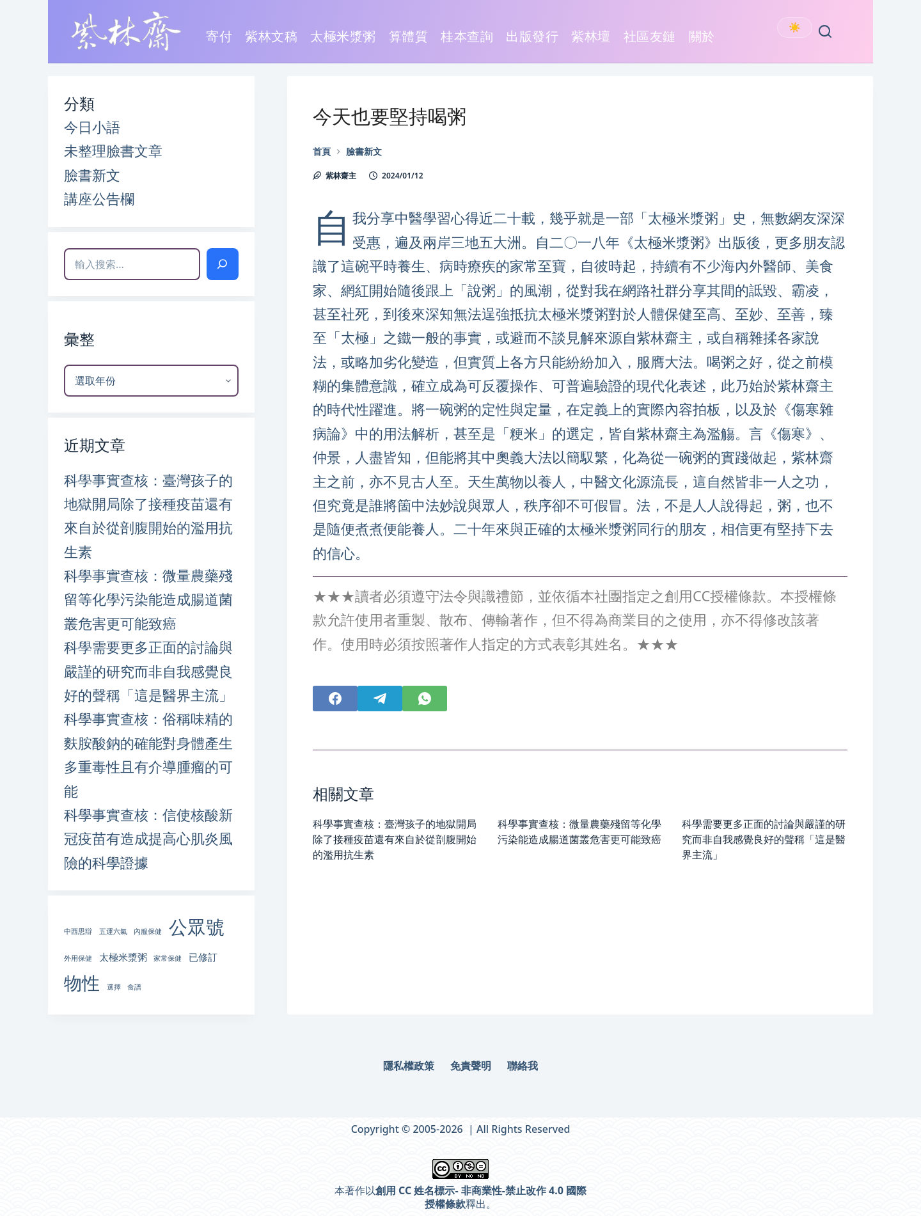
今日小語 (92, 126)
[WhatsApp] (424, 698)
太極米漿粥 (343, 43)
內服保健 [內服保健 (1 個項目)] (148, 931)
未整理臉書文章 (113, 150)
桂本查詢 (467, 36)
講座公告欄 (99, 198)
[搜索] (223, 264)
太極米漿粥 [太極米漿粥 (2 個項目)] (123, 957)
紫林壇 (591, 36)
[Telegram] (380, 698)
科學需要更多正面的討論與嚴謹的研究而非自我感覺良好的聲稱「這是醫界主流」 (764, 839)
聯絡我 (522, 1066)
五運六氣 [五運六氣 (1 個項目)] (113, 931)
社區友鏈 (650, 43)
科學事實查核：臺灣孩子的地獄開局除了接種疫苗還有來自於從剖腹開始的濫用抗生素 (394, 839)
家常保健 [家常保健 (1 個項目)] (168, 958)
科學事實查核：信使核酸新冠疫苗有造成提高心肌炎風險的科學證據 (148, 838)
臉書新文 (92, 174)
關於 (702, 43)
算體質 (409, 36)
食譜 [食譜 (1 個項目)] (134, 987)
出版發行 (532, 43)
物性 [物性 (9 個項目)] (82, 982)
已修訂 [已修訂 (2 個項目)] (203, 957)
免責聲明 (470, 1066)
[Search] (825, 31)
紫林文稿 (271, 43)
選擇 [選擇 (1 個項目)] (114, 987)
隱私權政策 (408, 1066)
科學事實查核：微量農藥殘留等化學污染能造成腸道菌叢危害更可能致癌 (148, 599)
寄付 (219, 36)
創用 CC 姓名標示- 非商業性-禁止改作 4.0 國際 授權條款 (480, 1197)
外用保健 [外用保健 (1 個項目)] (78, 958)
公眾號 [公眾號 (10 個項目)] (196, 927)
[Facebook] (335, 698)
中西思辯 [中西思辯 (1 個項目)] (78, 931)
